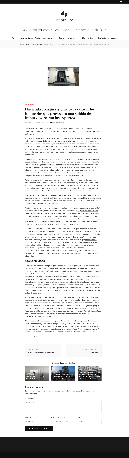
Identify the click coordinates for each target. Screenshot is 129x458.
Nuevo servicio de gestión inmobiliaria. (35, 377)
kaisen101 (29, 122)
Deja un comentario (58, 122)
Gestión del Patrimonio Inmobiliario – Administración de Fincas (65, 30)
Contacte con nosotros (107, 38)
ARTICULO (29, 104)
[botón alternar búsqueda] (121, 1)
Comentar (29, 399)
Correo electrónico (59, 417)
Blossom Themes (79, 455)
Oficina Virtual (87, 38)
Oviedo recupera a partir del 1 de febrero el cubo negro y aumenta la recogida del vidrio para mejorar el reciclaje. (89, 375)
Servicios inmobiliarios (68, 38)
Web (80, 417)
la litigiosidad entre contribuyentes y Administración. (58, 164)
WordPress (95, 455)
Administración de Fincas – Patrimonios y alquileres (33, 38)
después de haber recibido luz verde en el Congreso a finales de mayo (64, 141)
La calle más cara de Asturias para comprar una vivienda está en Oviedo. (63, 376)
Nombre (29, 417)
